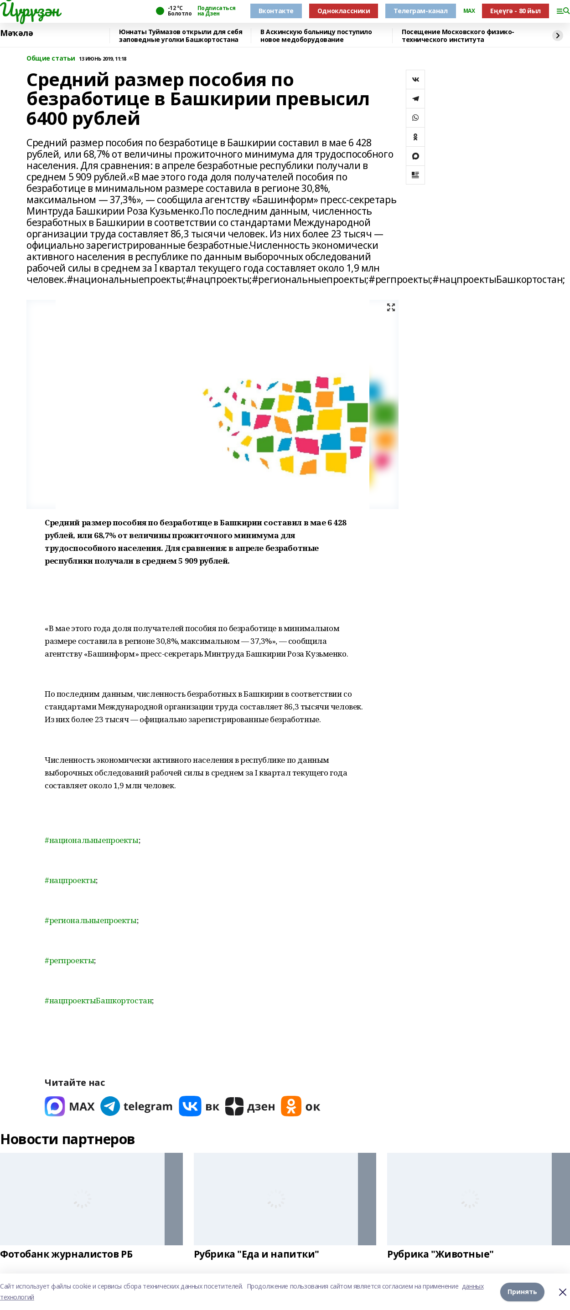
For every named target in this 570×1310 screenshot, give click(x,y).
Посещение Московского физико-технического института (458, 35)
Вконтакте (276, 10)
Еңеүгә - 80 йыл (515, 10)
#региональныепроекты (91, 920)
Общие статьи (50, 58)
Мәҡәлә (16, 33)
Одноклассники (343, 10)
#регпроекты (69, 960)
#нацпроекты (70, 880)
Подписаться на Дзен (216, 10)
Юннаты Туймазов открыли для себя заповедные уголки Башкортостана (181, 35)
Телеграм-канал (420, 10)
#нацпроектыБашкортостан (98, 1000)
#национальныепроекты (92, 840)
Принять (522, 1291)
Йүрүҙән (29, 9)
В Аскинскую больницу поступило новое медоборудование (316, 35)
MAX (469, 11)
